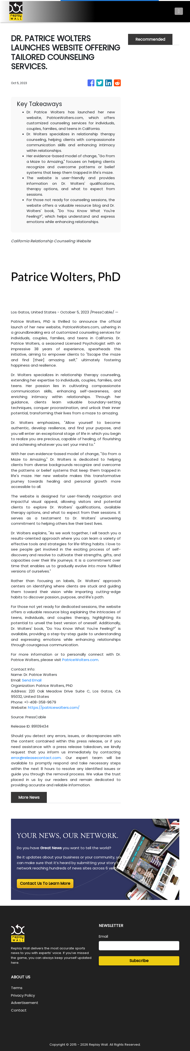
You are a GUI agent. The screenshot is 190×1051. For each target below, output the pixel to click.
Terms (16, 987)
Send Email (31, 680)
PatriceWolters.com (80, 659)
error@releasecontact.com (36, 757)
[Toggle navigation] (179, 11)
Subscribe (139, 960)
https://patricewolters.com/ (54, 707)
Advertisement (24, 1002)
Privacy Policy (23, 995)
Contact (19, 1010)
